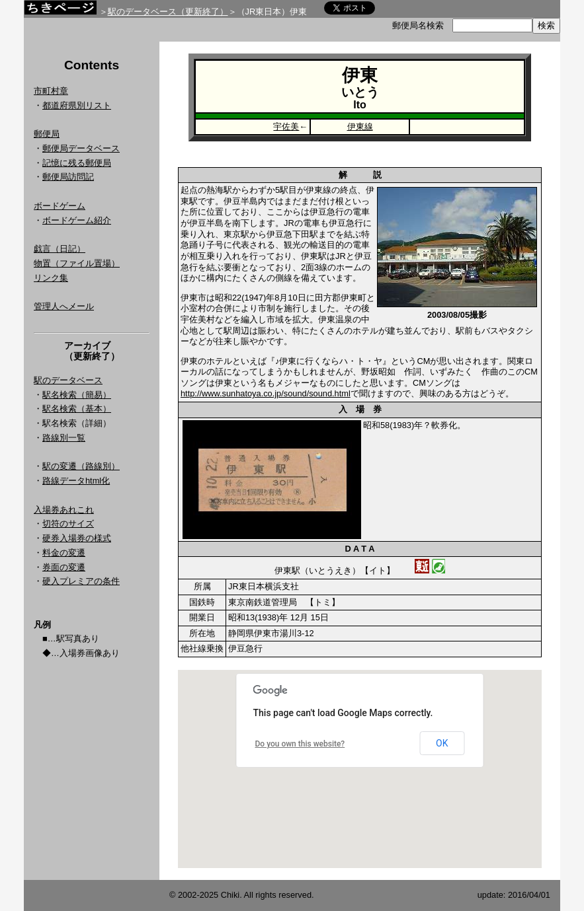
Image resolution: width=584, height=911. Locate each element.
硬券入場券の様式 (76, 538)
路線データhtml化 (76, 481)
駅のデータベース (68, 380)
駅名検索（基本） (76, 409)
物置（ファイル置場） (77, 263)
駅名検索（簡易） (76, 395)
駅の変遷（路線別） (81, 466)
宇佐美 (286, 126)
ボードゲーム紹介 (76, 220)
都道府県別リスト (76, 105)
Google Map (360, 769)
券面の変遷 (63, 567)
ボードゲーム (59, 206)
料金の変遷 (63, 553)
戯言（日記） (59, 249)
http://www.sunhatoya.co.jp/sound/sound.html (266, 393)
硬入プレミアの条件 (81, 581)
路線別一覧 (63, 438)
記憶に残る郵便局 (76, 163)
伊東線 (360, 126)
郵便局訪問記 (68, 177)
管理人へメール (64, 306)
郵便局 (47, 134)
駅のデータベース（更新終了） (168, 12)
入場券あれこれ (64, 510)
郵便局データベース (81, 148)
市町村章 (51, 91)
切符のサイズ (68, 523)
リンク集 (51, 278)
